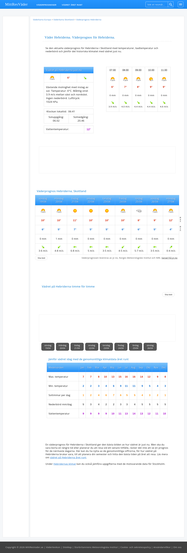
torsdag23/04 (106, 347)
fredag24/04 (121, 347)
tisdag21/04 (77, 347)
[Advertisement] (15, 61)
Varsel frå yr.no (169, 257)
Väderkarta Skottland (63, 19)
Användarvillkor (162, 547)
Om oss (177, 547)
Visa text (41, 258)
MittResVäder (16, 4)
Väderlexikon (53, 547)
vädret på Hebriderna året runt (68, 457)
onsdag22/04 (91, 347)
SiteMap (67, 547)
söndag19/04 (47, 347)
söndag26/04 (150, 347)
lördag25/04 (136, 347)
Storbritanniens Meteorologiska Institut (96, 547)
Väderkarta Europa (42, 19)
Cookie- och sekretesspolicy (135, 547)
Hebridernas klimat (64, 464)
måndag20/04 (62, 347)
